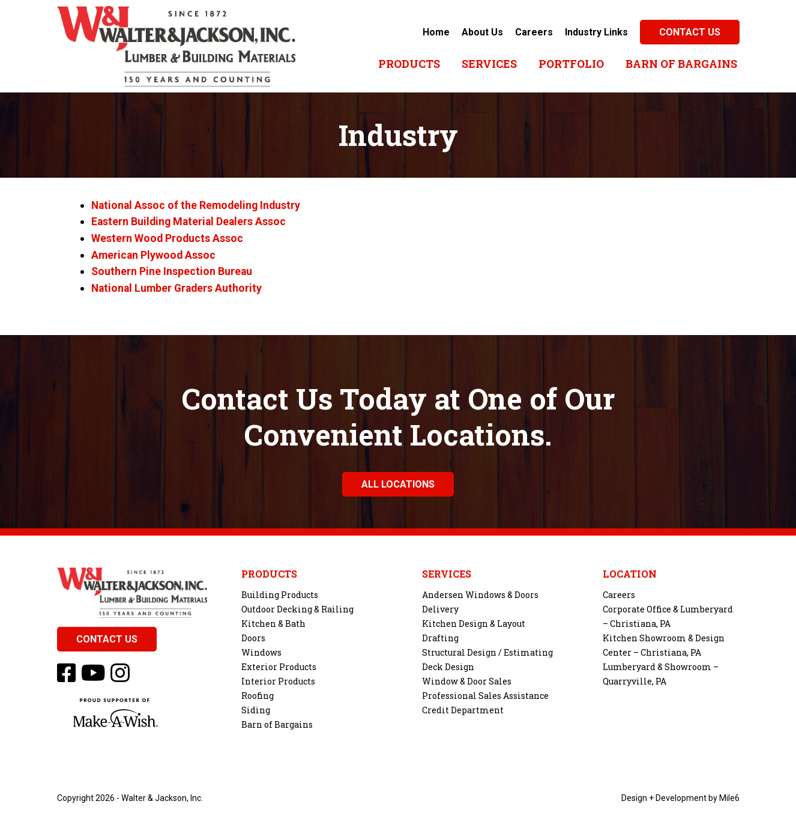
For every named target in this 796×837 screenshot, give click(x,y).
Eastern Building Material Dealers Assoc (190, 221)
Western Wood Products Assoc (167, 237)
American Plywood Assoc (154, 253)
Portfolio (571, 63)
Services (489, 63)
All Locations (398, 482)
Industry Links (596, 32)
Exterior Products (278, 664)
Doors (253, 635)
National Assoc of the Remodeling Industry (197, 205)
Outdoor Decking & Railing (297, 606)
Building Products (279, 592)
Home (436, 32)
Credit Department (463, 707)
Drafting (440, 635)
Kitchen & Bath (273, 621)
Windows (261, 650)
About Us (482, 32)
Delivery (440, 606)
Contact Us (689, 32)
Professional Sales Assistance (485, 693)
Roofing (257, 693)
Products (409, 63)
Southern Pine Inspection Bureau (172, 270)
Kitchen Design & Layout (473, 621)
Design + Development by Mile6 (680, 795)
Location (630, 572)
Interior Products (278, 678)
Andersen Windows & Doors (480, 592)
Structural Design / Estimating (487, 650)
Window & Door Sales (466, 678)
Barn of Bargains (681, 63)
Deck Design (448, 664)
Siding (255, 707)
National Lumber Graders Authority (178, 286)
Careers (534, 32)
